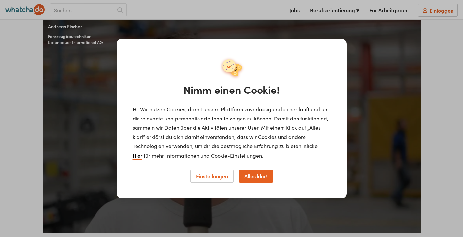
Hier (137, 155)
